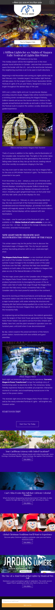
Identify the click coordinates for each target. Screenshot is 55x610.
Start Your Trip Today (27, 424)
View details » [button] (27, 459)
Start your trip (27, 605)
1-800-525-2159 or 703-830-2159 (27, 2)
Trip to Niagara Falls (27, 42)
